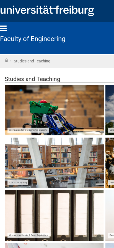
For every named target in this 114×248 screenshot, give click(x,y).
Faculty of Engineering (32, 39)
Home (6, 60)
